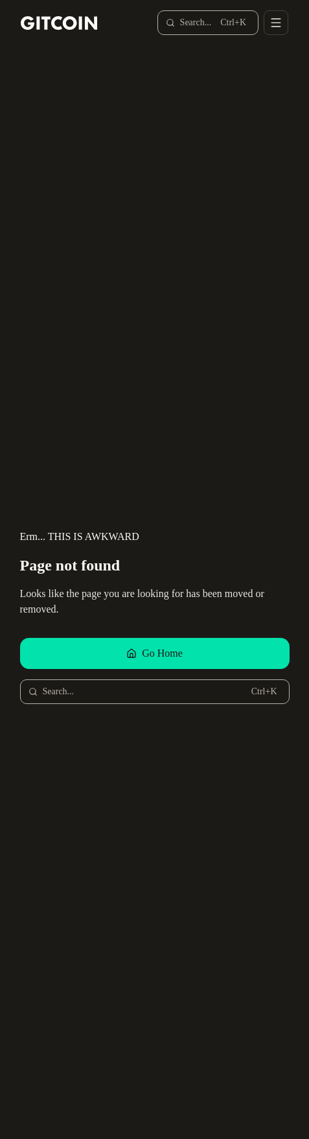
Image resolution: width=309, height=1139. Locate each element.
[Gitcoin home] (59, 23)
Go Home (154, 653)
